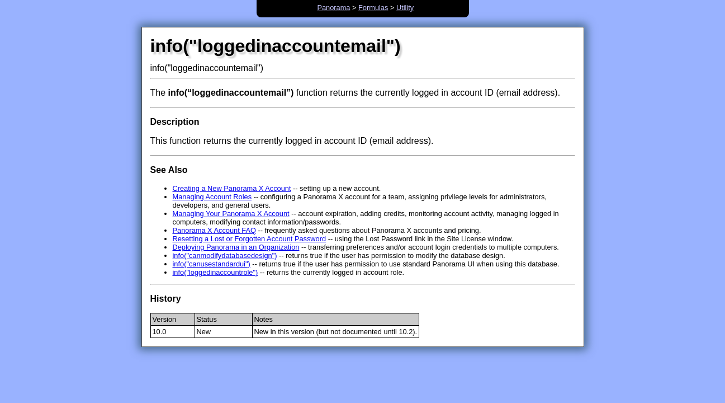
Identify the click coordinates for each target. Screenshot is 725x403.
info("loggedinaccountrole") (215, 272)
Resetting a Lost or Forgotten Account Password (249, 239)
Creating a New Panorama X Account (232, 188)
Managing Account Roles (212, 197)
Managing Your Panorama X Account (231, 213)
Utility (405, 7)
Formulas (373, 7)
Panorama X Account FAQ (214, 230)
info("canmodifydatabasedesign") (225, 255)
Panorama (333, 7)
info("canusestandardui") (211, 264)
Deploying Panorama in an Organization (236, 247)
